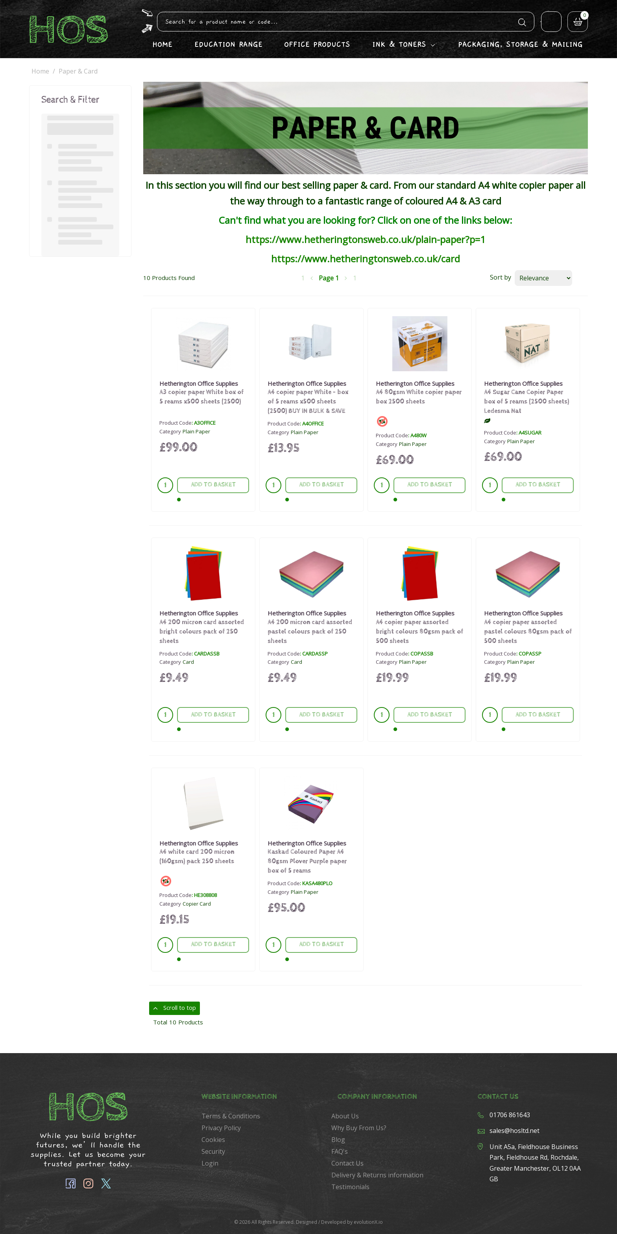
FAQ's (339, 1151)
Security (213, 1151)
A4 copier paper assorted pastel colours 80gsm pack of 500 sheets (528, 632)
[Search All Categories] (345, 21)
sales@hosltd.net (514, 1130)
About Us (345, 1116)
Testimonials (350, 1187)
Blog (338, 1139)
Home (162, 44)
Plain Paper (196, 431)
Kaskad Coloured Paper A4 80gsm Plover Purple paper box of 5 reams (307, 861)
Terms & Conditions (230, 1116)
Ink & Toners (399, 44)
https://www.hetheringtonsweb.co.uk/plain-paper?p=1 (366, 239)
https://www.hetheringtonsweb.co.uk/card (365, 258)
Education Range (228, 44)
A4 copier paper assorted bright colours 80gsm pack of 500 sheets (419, 632)
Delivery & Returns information (377, 1175)
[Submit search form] (522, 21)
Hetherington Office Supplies (198, 383)
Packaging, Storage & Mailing (520, 44)
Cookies (213, 1139)
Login (209, 1163)
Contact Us (347, 1163)
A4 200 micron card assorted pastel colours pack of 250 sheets (310, 632)
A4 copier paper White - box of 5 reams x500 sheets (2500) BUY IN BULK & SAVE (308, 402)
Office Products (317, 44)
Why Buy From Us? (358, 1128)
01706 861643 (510, 1115)
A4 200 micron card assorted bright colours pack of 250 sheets (201, 632)
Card (188, 661)
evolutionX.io (368, 1222)
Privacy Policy (221, 1128)
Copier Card (197, 903)
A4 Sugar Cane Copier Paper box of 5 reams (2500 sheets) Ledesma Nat (526, 402)
